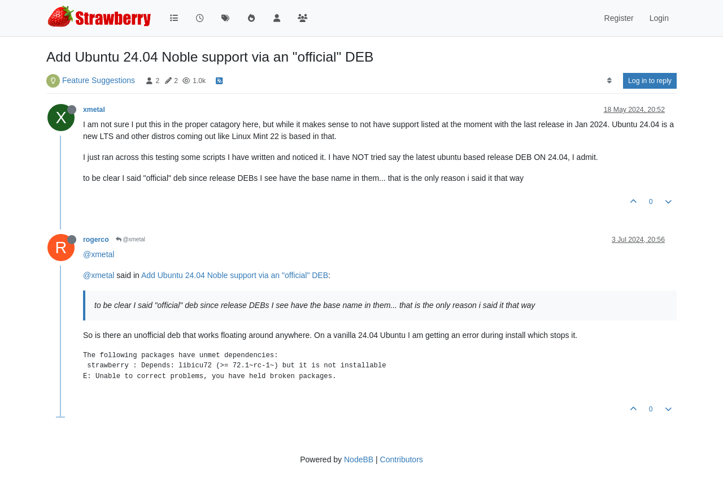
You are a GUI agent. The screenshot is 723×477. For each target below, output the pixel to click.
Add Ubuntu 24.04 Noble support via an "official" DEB (234, 275)
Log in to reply (650, 81)
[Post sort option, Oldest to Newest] (609, 81)
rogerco (96, 240)
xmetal (94, 110)
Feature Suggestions (98, 80)
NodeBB (358, 459)
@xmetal (130, 239)
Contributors (401, 459)
